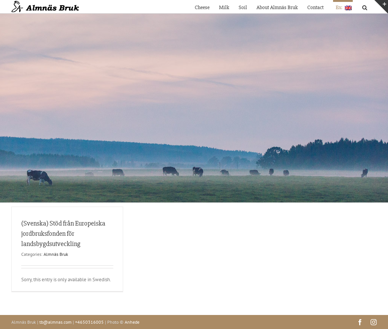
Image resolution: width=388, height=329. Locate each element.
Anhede (132, 322)
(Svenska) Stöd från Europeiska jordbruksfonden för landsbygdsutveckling (63, 233)
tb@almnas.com (55, 322)
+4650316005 (89, 322)
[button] (364, 6)
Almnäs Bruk (56, 254)
